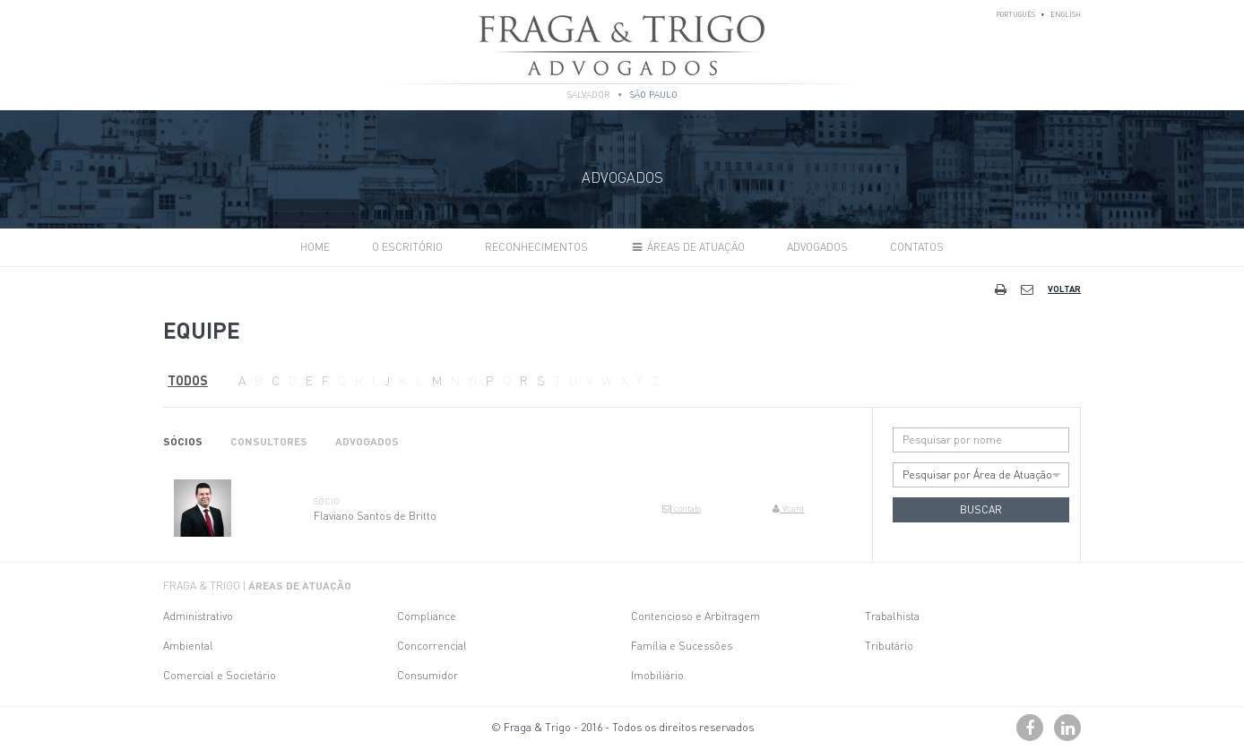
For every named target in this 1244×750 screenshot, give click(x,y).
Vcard (788, 508)
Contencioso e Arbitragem (695, 616)
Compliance (426, 616)
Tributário (889, 645)
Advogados (817, 247)
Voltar (1064, 288)
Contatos (917, 247)
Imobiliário (657, 675)
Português (1015, 14)
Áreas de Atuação (687, 247)
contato (681, 508)
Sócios (183, 441)
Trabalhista (892, 616)
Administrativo (198, 616)
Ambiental (188, 645)
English (1065, 14)
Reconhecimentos (536, 247)
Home (315, 247)
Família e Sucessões (681, 645)
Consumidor (427, 675)
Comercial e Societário (219, 675)
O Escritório (407, 247)
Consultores (268, 441)
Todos (188, 380)
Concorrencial (432, 645)
